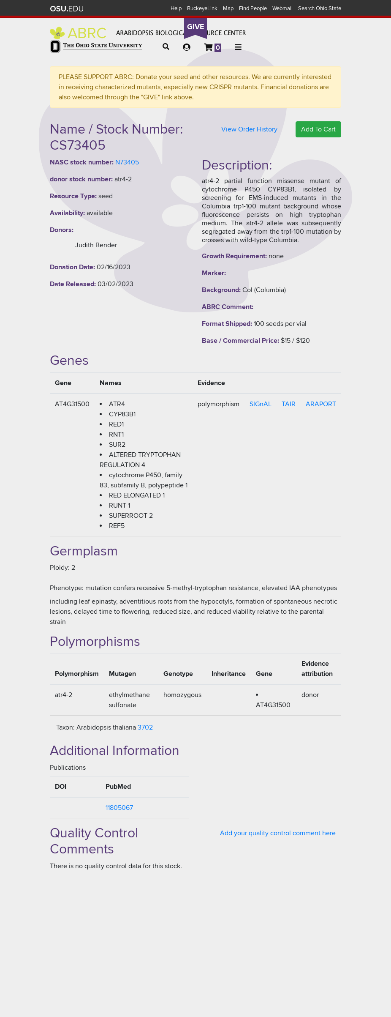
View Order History (249, 129)
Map (228, 8)
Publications (68, 767)
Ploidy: (60, 567)
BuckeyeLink (202, 8)
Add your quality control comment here (278, 833)
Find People (253, 8)
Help (176, 8)
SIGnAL (261, 404)
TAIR (289, 404)
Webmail (282, 8)
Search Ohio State (319, 8)
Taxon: (65, 727)
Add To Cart (318, 129)
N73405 (127, 162)
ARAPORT (321, 404)
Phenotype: (67, 588)
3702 (145, 727)
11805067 (119, 808)
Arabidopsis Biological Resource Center (148, 33)
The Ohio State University (67, 8)
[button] (166, 46)
